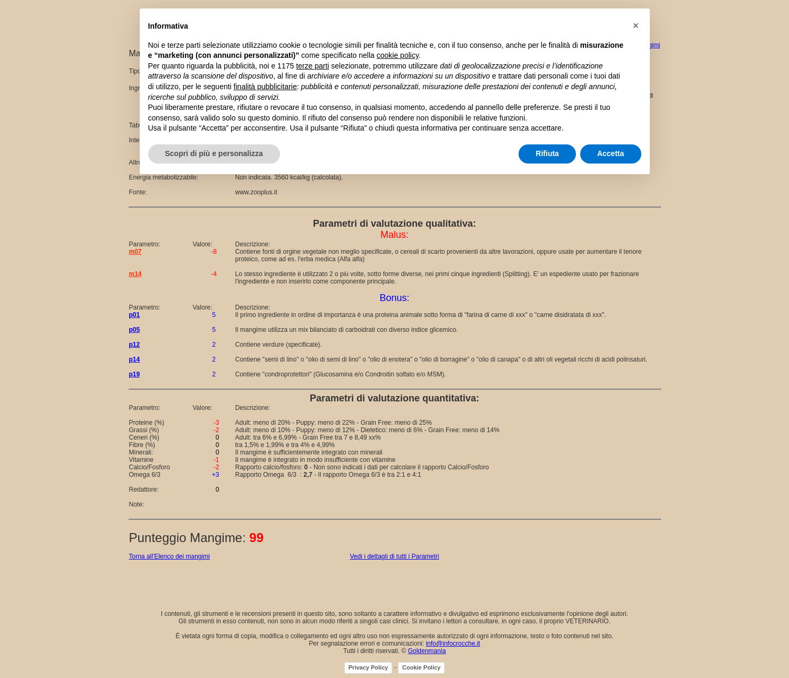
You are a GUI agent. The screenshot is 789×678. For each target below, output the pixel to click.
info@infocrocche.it (453, 643)
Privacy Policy (368, 667)
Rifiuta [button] (547, 153)
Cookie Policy (421, 667)
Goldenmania (427, 651)
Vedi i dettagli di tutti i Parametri (394, 556)
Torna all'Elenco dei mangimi (169, 556)
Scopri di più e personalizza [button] (214, 153)
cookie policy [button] (398, 55)
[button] (635, 25)
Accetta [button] (610, 153)
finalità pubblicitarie (265, 86)
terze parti (312, 66)
